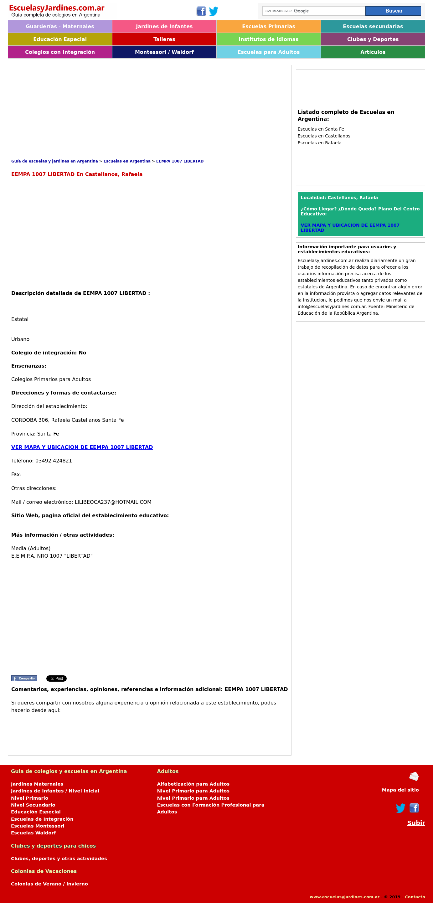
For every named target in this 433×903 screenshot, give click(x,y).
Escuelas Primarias (268, 26)
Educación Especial (60, 39)
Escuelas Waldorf (33, 833)
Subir (416, 823)
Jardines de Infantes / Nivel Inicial (55, 791)
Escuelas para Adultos (269, 52)
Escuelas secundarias (373, 26)
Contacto (415, 897)
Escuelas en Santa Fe (321, 129)
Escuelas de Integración (42, 819)
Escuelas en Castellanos (324, 135)
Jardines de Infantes (164, 26)
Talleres (164, 39)
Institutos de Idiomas (269, 39)
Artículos (372, 52)
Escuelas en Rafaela (320, 142)
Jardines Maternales (37, 784)
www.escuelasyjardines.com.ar (344, 897)
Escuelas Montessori (37, 826)
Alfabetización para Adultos (193, 784)
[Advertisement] (125, 112)
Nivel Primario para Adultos (193, 791)
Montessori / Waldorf (164, 52)
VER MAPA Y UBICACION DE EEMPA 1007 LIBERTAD (82, 447)
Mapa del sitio (400, 790)
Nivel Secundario (33, 805)
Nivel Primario (29, 798)
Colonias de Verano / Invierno (49, 884)
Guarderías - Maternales (60, 26)
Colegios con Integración (60, 52)
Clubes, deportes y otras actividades (59, 858)
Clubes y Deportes (373, 39)
